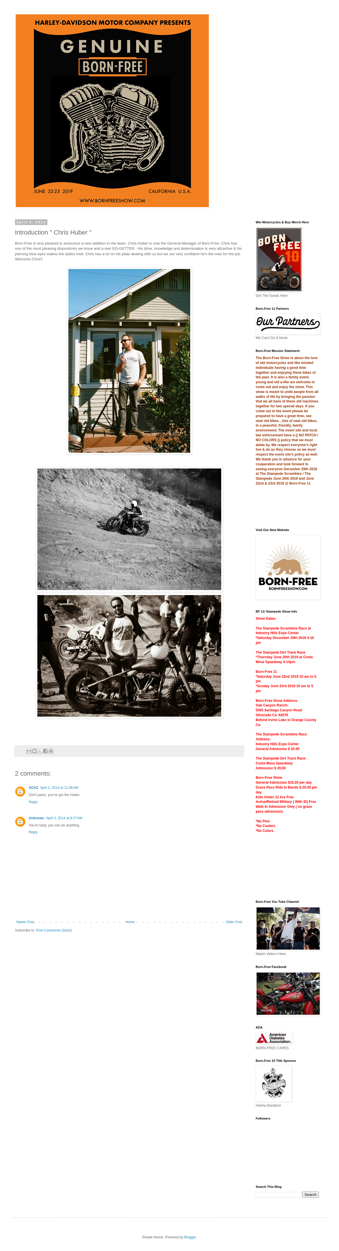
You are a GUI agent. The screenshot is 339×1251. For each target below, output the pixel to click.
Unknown (36, 818)
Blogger (190, 1237)
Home (130, 922)
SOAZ (33, 788)
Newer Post (25, 922)
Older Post (234, 922)
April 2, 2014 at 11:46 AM (59, 788)
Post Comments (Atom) (54, 930)
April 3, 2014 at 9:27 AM (64, 818)
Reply (33, 802)
